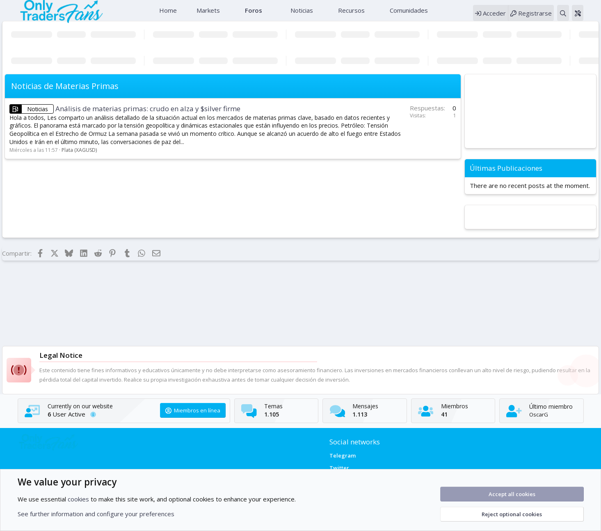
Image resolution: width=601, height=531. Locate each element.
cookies (78, 499)
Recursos (350, 14)
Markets (207, 14)
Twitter (339, 467)
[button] (225, 14)
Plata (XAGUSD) (79, 158)
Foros (252, 14)
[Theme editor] (591, 17)
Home (167, 14)
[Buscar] (576, 17)
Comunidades (408, 14)
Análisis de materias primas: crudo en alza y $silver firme (147, 116)
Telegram (342, 455)
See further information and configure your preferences (96, 514)
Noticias (301, 14)
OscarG (548, 414)
